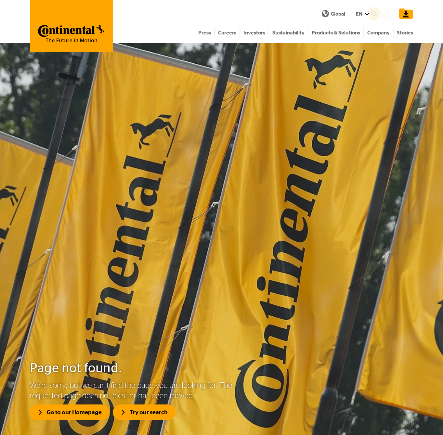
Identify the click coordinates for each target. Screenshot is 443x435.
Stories (405, 33)
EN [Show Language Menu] (246, 14)
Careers (227, 33)
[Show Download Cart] (404, 13)
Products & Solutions (336, 33)
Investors (254, 33)
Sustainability (288, 33)
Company (378, 33)
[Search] (383, 13)
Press (204, 33)
